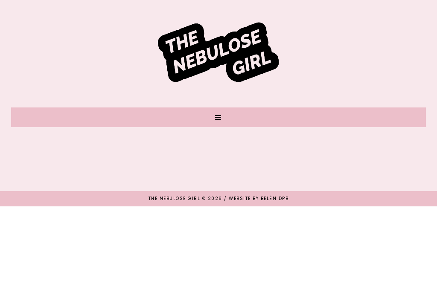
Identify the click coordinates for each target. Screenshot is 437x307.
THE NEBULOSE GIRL (175, 198)
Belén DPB (275, 198)
